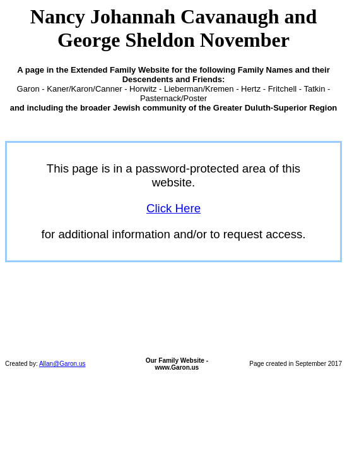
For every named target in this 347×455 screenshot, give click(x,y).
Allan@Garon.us (62, 363)
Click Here (173, 208)
